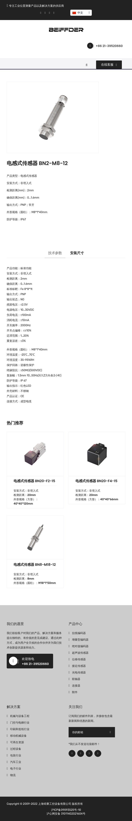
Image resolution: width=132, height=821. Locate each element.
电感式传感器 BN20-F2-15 (34, 480)
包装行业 (15, 755)
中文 (81, 12)
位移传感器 (79, 659)
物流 (13, 775)
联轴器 (76, 679)
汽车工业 (15, 762)
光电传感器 (79, 672)
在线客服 (109, 65)
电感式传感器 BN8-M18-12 (35, 564)
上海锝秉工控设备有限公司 (54, 803)
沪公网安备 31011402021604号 (66, 813)
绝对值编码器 (80, 646)
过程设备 (15, 748)
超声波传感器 (80, 652)
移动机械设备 (18, 735)
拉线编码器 (79, 633)
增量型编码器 (80, 639)
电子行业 (15, 768)
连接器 (76, 685)
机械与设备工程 (19, 716)
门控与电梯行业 (19, 722)
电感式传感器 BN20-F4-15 (96, 480)
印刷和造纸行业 (19, 729)
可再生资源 (17, 742)
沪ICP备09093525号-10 (66, 809)
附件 (75, 692)
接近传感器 (79, 666)
